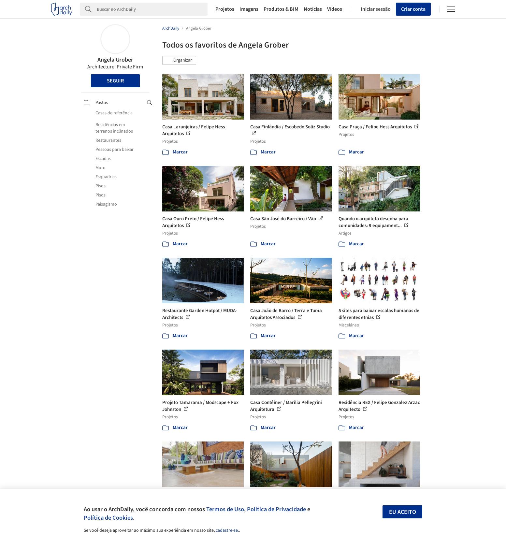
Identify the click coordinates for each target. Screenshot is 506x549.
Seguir (115, 80)
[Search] (152, 9)
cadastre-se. (227, 530)
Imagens (248, 9)
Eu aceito (402, 512)
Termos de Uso (225, 509)
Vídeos (334, 9)
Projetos (224, 9)
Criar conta (413, 9)
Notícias (313, 9)
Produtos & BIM (281, 9)
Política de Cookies (108, 517)
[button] (179, 60)
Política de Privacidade (276, 509)
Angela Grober (115, 60)
